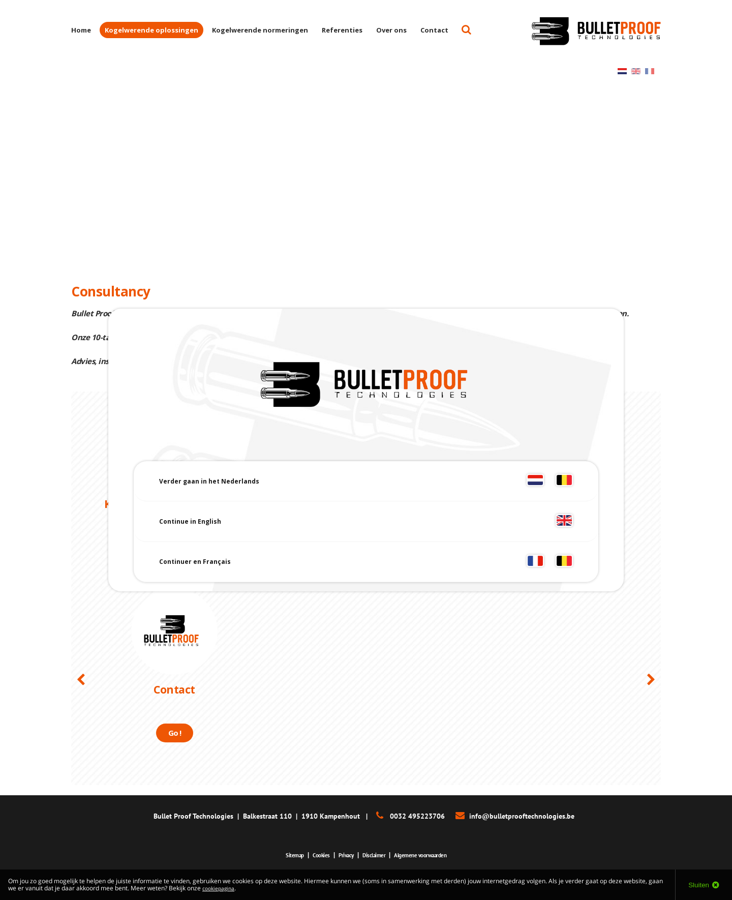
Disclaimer (374, 854)
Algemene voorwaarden (431, 854)
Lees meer (174, 547)
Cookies (310, 854)
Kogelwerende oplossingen (151, 30)
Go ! (174, 733)
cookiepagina (221, 888)
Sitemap (279, 854)
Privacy (340, 854)
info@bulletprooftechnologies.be (521, 816)
